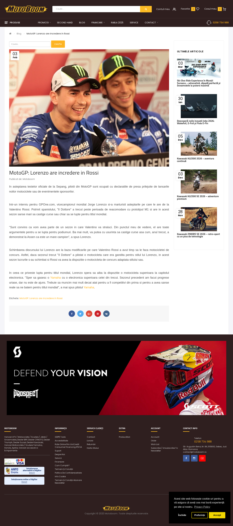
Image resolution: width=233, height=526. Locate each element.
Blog (19, 33)
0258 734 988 (221, 22)
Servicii (58, 458)
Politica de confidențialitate (68, 472)
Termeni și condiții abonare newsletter (68, 481)
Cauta (58, 44)
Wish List (155, 444)
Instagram (194, 458)
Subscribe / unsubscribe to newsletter (164, 449)
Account (155, 437)
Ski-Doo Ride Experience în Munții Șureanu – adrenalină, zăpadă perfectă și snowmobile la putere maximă (199, 83)
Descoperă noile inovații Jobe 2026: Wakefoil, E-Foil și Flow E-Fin (195, 122)
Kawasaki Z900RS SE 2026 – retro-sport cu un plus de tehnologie (198, 235)
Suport (58, 450)
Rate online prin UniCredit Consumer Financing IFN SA (68, 445)
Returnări (91, 444)
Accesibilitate (61, 440)
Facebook (186, 458)
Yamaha (55, 277)
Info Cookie (60, 476)
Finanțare (59, 461)
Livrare (90, 440)
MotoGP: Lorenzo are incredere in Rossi (48, 33)
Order (153, 440)
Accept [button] (217, 515)
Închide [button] (182, 515)
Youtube (202, 458)
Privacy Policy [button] (202, 507)
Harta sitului (93, 448)
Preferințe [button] (199, 515)
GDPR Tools (60, 437)
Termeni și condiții (64, 469)
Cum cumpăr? (62, 465)
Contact (91, 437)
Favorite (185, 8)
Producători (124, 437)
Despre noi (60, 454)
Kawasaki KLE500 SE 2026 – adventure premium (198, 197)
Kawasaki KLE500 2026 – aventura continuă (195, 160)
